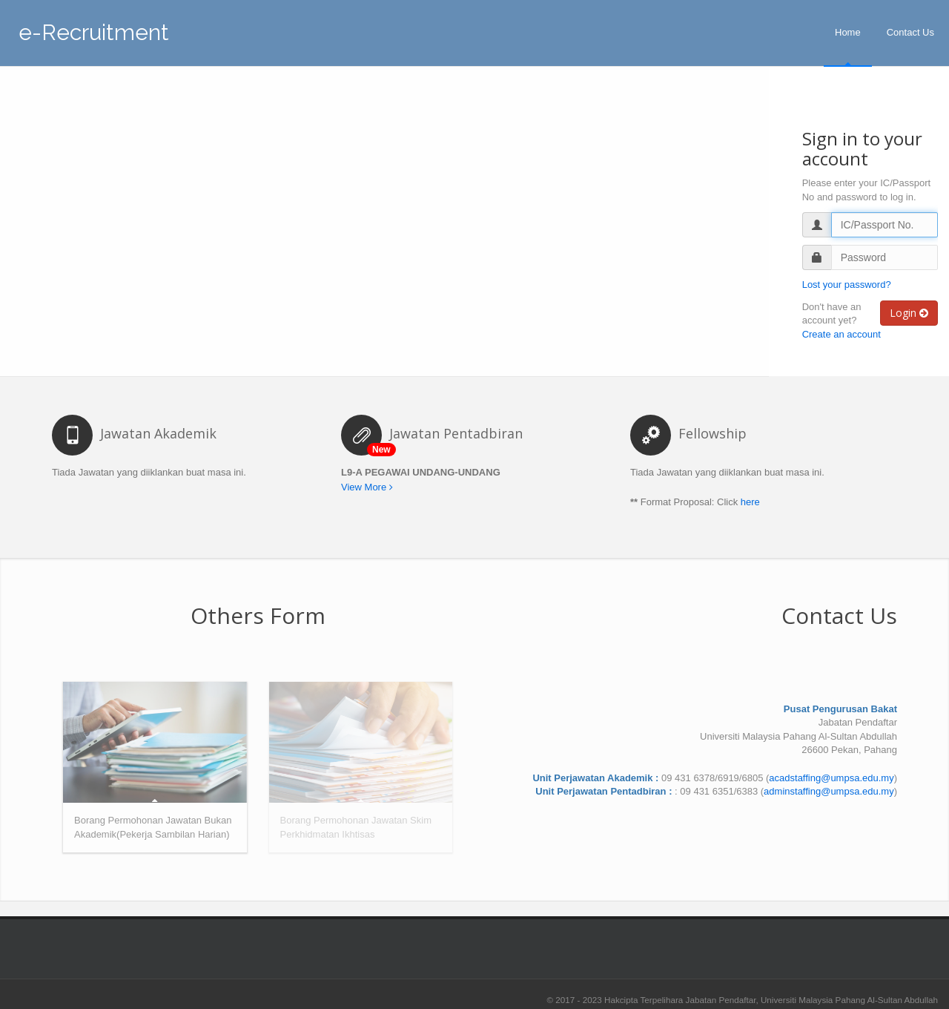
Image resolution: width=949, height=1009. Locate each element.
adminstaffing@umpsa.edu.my (829, 791)
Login (909, 313)
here (750, 501)
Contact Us (910, 32)
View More (367, 487)
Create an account (841, 334)
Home (848, 32)
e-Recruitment (94, 28)
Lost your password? (846, 284)
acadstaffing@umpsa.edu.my (831, 777)
